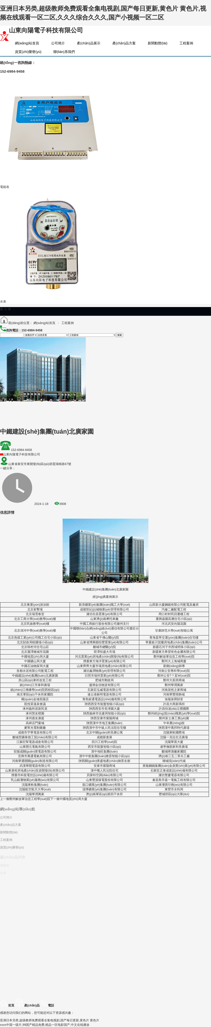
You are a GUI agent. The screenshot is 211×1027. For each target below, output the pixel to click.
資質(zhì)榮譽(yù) (28, 52)
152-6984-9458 (21, 450)
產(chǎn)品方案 (124, 43)
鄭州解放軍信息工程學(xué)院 (25, 799)
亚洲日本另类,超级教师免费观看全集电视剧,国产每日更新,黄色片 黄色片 (49, 1020)
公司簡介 (58, 43)
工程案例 (186, 43)
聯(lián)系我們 (64, 52)
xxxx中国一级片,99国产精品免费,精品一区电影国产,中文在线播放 (44, 1024)
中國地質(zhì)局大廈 (68, 799)
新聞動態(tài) (157, 43)
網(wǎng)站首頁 (27, 43)
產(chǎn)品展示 (88, 43)
